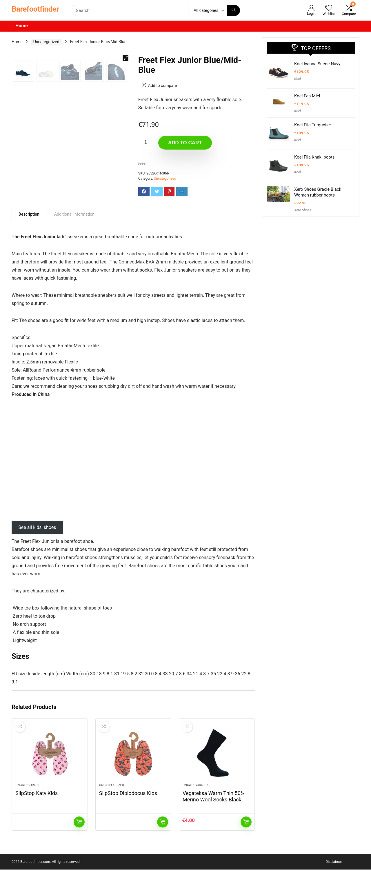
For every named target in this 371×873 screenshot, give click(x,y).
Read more (79, 825)
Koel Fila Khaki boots (314, 157)
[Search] (233, 10)
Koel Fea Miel (307, 96)
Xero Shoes (302, 210)
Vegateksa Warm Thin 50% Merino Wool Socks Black (213, 800)
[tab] (29, 214)
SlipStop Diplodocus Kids (128, 797)
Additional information (74, 214)
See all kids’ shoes (37, 527)
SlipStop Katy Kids (36, 797)
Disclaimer (333, 865)
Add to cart (185, 143)
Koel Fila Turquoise (312, 125)
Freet (142, 163)
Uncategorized (46, 41)
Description (29, 214)
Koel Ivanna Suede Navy (317, 63)
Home (21, 25)
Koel (297, 79)
